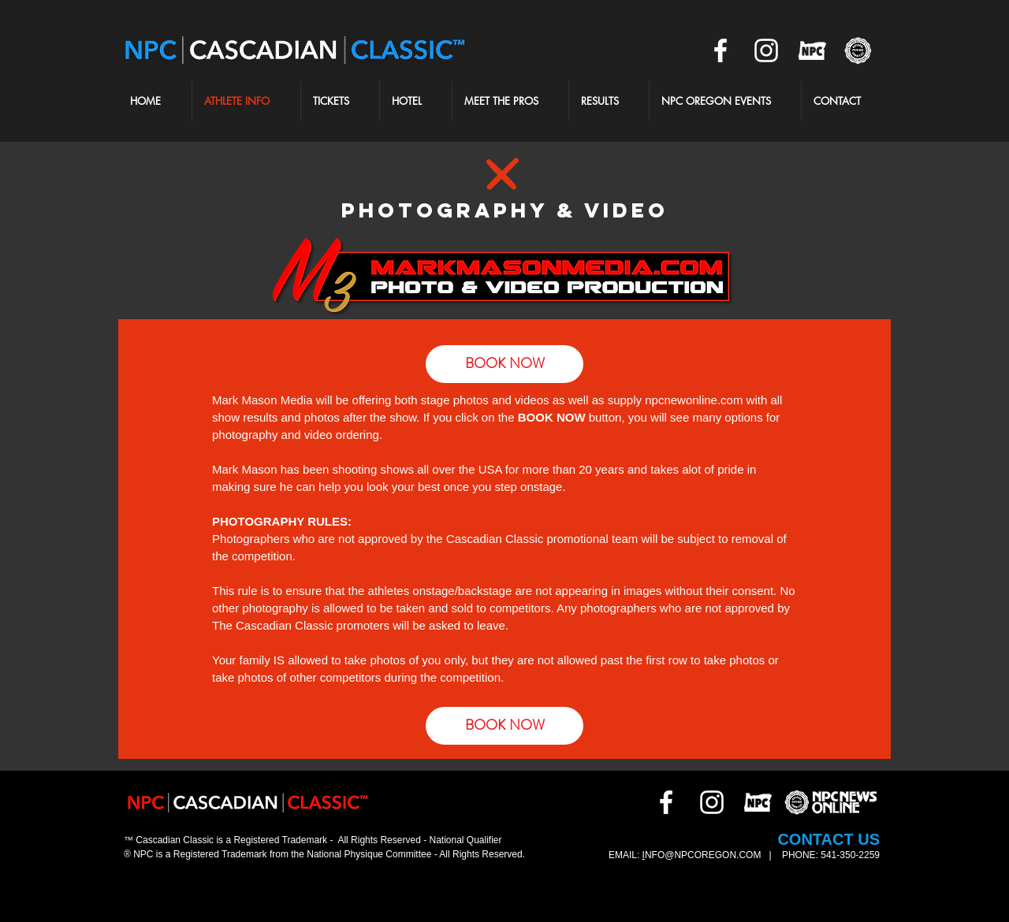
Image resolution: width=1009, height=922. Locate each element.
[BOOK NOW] (504, 726)
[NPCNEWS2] (857, 50)
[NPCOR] (812, 50)
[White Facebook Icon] (720, 50)
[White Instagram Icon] (766, 50)
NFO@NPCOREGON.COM (704, 855)
